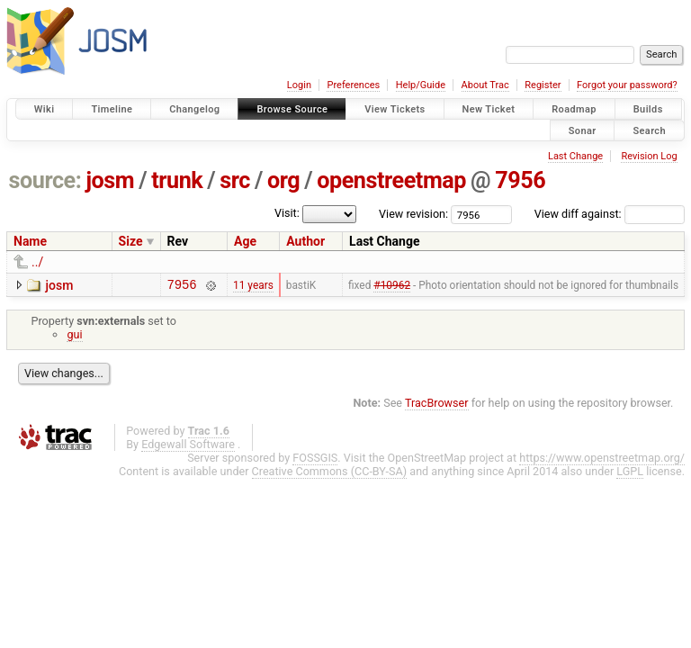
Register (543, 85)
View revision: (413, 213)
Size (131, 241)
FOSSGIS (314, 460)
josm (109, 180)
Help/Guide (420, 85)
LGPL (629, 474)
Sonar (583, 130)
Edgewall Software (188, 447)
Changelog (194, 109)
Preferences (353, 85)
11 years (253, 286)
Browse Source (292, 109)
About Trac (485, 85)
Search (649, 130)
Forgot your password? (627, 85)
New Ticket (489, 109)
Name (30, 241)
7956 (520, 180)
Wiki (44, 109)
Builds (648, 109)
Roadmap (574, 109)
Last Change (575, 156)
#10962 (391, 286)
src (235, 180)
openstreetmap (391, 180)
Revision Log (649, 156)
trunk (176, 180)
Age (245, 241)
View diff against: (609, 213)
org (283, 180)
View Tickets (394, 109)
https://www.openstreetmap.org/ (602, 460)
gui (74, 337)
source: (45, 180)
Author (305, 241)
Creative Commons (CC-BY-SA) (330, 474)
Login (299, 85)
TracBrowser (437, 405)
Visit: (287, 213)
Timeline (111, 109)
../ (37, 262)
